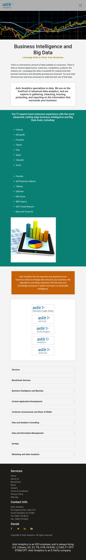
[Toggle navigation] (80, 5)
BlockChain (16, 482)
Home (13, 476)
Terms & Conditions (19, 491)
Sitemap (14, 497)
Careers (14, 488)
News (13, 485)
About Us (15, 479)
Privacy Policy (17, 494)
